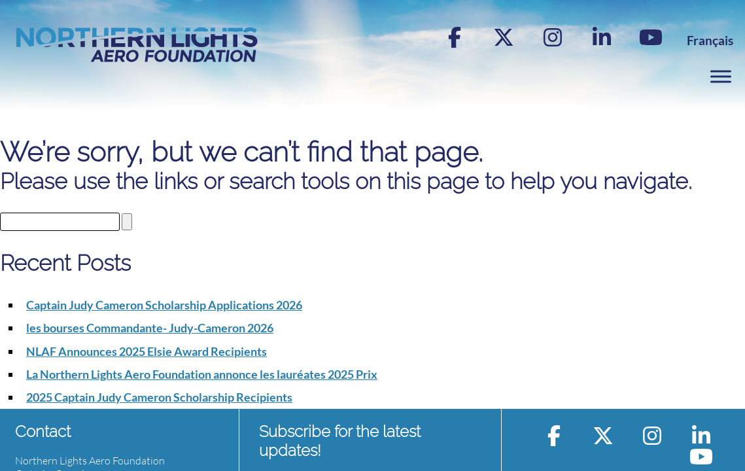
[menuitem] (710, 40)
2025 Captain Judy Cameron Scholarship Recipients (159, 397)
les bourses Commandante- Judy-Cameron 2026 (149, 328)
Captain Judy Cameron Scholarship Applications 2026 (164, 305)
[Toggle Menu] (720, 76)
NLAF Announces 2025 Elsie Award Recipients (146, 351)
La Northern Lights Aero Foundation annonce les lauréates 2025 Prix (201, 374)
